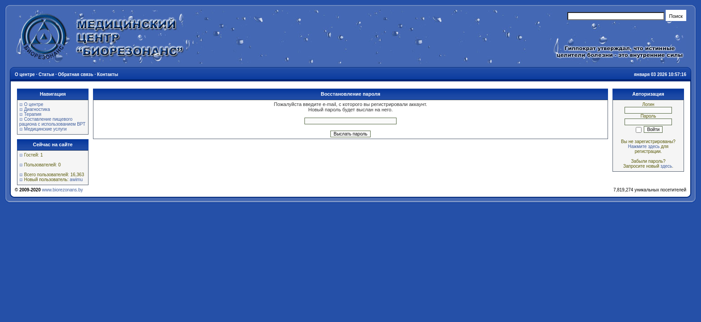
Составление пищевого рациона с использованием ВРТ (52, 122)
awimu (76, 179)
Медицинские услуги (45, 129)
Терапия (33, 114)
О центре (33, 104)
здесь (666, 166)
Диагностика (37, 109)
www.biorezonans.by (62, 189)
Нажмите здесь (644, 146)
